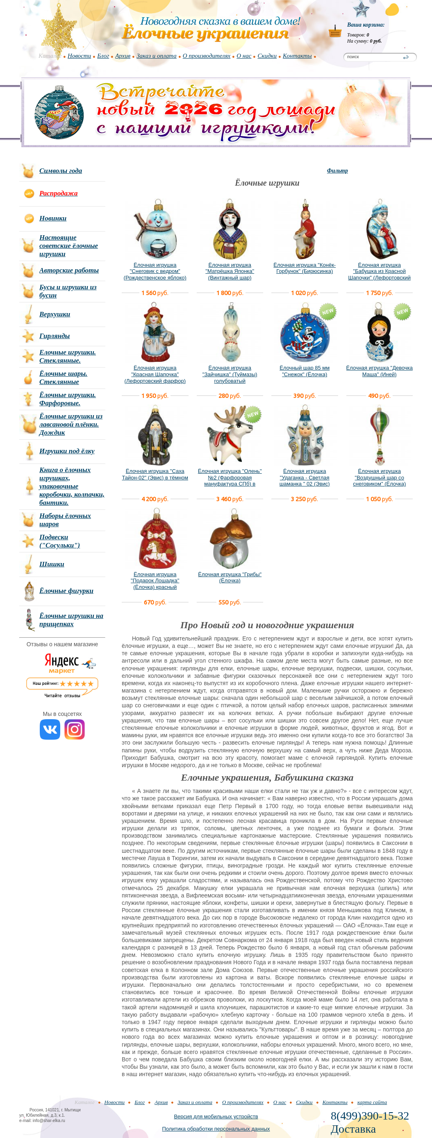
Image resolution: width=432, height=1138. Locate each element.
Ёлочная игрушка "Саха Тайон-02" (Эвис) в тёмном (155, 474)
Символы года (60, 171)
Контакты (297, 55)
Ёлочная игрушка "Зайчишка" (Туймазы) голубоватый (229, 374)
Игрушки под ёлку (67, 451)
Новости (79, 55)
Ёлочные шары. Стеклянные (63, 378)
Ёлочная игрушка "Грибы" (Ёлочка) (229, 577)
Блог (103, 55)
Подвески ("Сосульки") (59, 541)
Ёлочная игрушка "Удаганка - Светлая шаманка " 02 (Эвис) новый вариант (305, 480)
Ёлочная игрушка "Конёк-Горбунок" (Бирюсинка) (304, 268)
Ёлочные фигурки (66, 591)
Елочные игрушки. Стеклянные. (67, 356)
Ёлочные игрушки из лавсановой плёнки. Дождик (70, 424)
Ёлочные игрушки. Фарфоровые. (67, 399)
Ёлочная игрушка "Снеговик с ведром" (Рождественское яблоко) (155, 271)
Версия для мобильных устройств (216, 1116)
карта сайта (372, 1102)
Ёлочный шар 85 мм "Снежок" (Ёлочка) (305, 371)
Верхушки (54, 314)
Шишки (51, 564)
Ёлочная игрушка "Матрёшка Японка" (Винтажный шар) (229, 271)
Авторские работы (69, 270)
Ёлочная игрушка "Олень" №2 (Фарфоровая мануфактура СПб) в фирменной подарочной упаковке (230, 484)
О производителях (206, 55)
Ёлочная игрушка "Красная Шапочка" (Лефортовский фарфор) (155, 374)
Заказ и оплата (156, 55)
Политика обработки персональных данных (216, 1129)
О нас (243, 55)
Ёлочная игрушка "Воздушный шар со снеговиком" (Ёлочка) (379, 477)
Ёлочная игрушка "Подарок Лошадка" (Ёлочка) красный (155, 580)
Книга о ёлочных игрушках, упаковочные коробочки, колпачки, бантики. (72, 486)
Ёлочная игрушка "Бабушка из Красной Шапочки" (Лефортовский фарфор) (379, 274)
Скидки (267, 55)
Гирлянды (54, 336)
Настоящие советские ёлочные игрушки (68, 246)
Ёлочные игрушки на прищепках (71, 620)
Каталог (50, 55)
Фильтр (337, 171)
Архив (122, 55)
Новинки (52, 218)
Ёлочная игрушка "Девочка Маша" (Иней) (379, 371)
